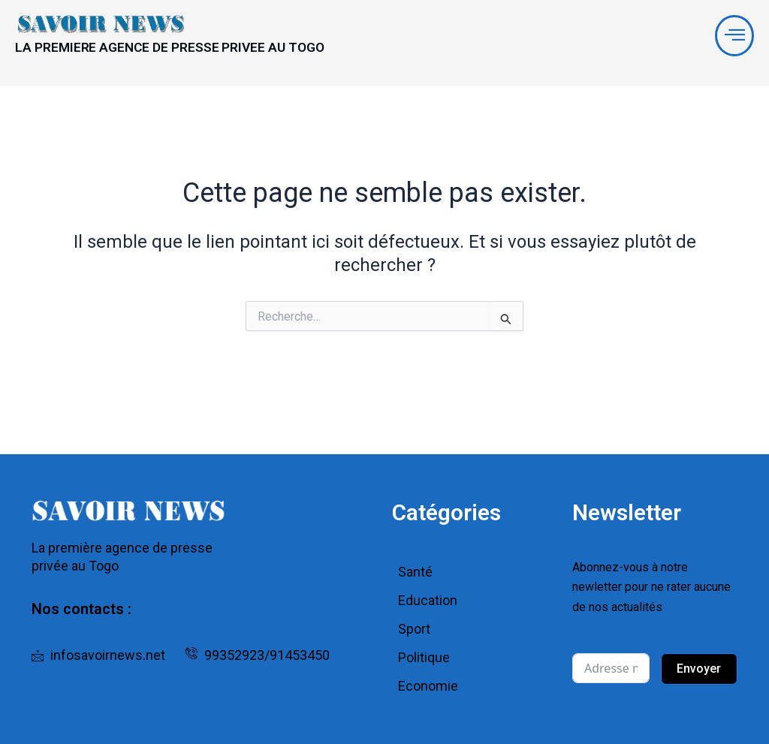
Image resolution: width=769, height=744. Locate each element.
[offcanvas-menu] (732, 38)
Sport (414, 629)
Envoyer (699, 668)
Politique (424, 657)
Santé (415, 572)
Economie (428, 686)
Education (427, 600)
